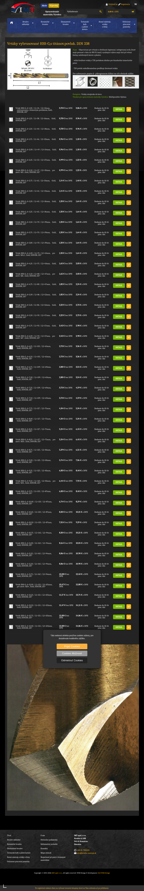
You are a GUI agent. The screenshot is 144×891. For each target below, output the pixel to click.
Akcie (44, 5)
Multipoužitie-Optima (117, 97)
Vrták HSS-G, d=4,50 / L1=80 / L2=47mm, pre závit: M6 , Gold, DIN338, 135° (35, 275)
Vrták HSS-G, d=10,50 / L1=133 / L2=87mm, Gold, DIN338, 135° (33, 523)
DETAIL (119, 109)
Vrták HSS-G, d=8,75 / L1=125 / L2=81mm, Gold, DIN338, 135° (33, 451)
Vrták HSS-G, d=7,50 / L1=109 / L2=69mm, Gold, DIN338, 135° (33, 399)
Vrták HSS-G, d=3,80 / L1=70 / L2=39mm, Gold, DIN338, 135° (35, 244)
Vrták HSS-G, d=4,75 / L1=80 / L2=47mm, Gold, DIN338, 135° (35, 285)
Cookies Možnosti (72, 653)
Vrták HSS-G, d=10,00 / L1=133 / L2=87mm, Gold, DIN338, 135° (33, 502)
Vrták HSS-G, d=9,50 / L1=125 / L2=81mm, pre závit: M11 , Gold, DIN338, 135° (35, 482)
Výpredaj (54, 5)
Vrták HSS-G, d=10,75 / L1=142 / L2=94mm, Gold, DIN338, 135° (33, 533)
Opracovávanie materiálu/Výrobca (52, 13)
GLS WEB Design (104, 873)
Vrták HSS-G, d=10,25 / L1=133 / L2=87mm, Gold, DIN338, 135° (33, 513)
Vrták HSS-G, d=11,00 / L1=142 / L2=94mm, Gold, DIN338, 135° (33, 544)
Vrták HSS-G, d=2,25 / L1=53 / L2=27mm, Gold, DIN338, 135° (35, 161)
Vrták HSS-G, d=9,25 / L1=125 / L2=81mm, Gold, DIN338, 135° (33, 471)
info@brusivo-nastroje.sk (86, 853)
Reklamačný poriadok (49, 844)
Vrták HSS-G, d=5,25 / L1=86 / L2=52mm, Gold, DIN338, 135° (35, 306)
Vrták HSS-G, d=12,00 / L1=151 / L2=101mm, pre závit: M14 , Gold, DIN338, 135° (33, 585)
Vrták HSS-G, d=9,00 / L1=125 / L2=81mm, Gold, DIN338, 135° (33, 461)
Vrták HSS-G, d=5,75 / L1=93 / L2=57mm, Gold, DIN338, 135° (35, 326)
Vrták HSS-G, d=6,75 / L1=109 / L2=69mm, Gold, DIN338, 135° (33, 368)
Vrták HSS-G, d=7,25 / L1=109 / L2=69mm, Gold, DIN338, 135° (33, 388)
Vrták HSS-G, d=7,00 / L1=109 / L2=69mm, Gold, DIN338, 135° (33, 378)
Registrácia (125, 4)
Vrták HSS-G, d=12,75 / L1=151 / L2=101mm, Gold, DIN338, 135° (33, 616)
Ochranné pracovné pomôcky (18, 861)
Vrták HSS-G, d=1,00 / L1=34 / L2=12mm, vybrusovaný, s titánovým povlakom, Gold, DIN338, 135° (33, 110)
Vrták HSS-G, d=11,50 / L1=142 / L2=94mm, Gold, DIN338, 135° (33, 565)
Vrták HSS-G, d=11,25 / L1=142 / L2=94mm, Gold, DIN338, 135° (33, 554)
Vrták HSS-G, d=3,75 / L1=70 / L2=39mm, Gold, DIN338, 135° (35, 233)
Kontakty (44, 848)
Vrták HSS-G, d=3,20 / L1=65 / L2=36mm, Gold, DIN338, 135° (35, 202)
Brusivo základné (25, 23)
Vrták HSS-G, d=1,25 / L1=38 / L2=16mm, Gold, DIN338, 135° (35, 119)
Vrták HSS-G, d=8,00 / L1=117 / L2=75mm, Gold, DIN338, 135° (33, 419)
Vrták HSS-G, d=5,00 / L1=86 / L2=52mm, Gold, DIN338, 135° (35, 295)
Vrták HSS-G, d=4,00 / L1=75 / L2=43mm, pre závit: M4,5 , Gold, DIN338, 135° (35, 254)
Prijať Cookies (72, 646)
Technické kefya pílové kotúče (85, 26)
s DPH (113, 12)
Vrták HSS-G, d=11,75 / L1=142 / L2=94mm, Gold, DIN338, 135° (33, 575)
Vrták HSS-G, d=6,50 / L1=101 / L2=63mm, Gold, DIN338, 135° (33, 357)
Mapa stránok (46, 853)
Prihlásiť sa (112, 4)
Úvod (9, 835)
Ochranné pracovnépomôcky (126, 24)
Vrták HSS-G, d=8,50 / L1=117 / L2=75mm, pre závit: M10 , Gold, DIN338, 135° (35, 440)
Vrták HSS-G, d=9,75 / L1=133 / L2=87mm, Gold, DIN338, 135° (33, 492)
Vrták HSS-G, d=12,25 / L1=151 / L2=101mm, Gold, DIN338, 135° (33, 596)
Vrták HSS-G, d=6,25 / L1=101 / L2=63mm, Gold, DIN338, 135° (33, 347)
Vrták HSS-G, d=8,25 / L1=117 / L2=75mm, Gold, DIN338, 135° (33, 430)
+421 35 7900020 (83, 850)
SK (136, 4)
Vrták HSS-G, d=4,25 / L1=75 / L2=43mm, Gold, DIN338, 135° (35, 264)
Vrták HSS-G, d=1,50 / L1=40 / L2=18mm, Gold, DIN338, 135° (35, 130)
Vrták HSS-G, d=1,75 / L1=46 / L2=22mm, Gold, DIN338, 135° (35, 140)
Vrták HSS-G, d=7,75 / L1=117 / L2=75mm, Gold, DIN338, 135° (33, 409)
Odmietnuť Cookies (72, 660)
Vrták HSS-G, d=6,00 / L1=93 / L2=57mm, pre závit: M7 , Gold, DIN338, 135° (35, 337)
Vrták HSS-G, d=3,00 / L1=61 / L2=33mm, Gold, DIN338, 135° (35, 192)
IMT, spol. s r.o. (22, 8)
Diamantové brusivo (65, 23)
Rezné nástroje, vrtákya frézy (105, 24)
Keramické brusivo (45, 23)
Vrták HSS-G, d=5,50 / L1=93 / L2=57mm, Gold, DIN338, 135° (35, 316)
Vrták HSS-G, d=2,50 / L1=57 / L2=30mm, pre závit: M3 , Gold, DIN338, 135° (35, 171)
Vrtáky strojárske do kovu (91, 94)
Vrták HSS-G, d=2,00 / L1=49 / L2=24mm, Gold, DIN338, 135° (35, 150)
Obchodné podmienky (49, 840)
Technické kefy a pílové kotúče (19, 853)
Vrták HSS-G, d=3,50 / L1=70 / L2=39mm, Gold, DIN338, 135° (35, 223)
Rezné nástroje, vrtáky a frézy (18, 857)
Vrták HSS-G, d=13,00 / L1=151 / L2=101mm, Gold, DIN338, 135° (33, 627)
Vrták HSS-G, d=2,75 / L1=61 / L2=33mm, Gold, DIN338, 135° (35, 181)
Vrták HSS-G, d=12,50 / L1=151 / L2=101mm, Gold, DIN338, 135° (33, 606)
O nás (43, 835)
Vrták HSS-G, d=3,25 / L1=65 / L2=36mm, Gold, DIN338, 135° (35, 212)
